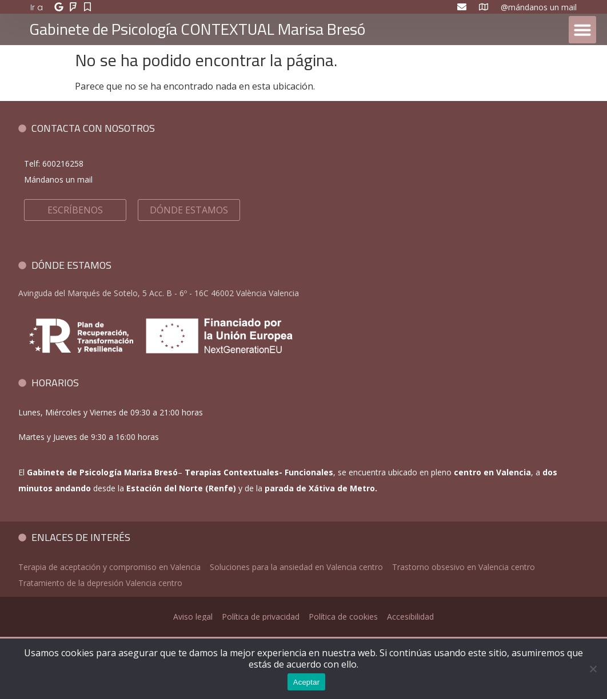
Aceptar (306, 682)
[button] (582, 29)
